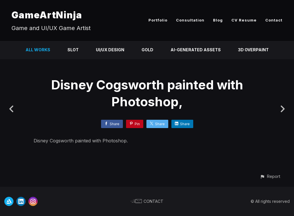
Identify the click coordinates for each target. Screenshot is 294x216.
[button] (270, 176)
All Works (38, 49)
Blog (218, 20)
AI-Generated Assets (196, 49)
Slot (73, 49)
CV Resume (244, 20)
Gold (147, 49)
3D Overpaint (253, 49)
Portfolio (157, 20)
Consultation (190, 20)
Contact (274, 20)
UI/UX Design (110, 49)
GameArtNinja (46, 15)
